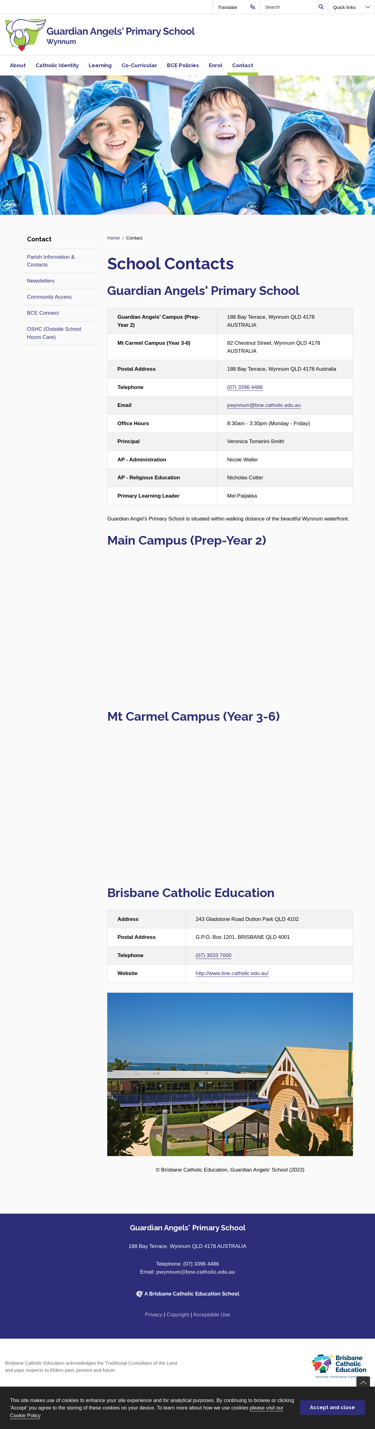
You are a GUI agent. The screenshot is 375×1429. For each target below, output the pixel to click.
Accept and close (332, 1407)
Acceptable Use (211, 1315)
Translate (227, 7)
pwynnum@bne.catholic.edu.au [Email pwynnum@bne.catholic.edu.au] (195, 1272)
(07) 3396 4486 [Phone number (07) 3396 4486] (201, 1264)
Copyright (177, 1315)
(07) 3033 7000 (213, 955)
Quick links (344, 7)
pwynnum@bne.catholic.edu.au (264, 405)
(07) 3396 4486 (245, 387)
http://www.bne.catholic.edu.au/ (232, 973)
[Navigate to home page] (94, 35)
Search (321, 7)
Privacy (153, 1315)
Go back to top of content (363, 1383)
